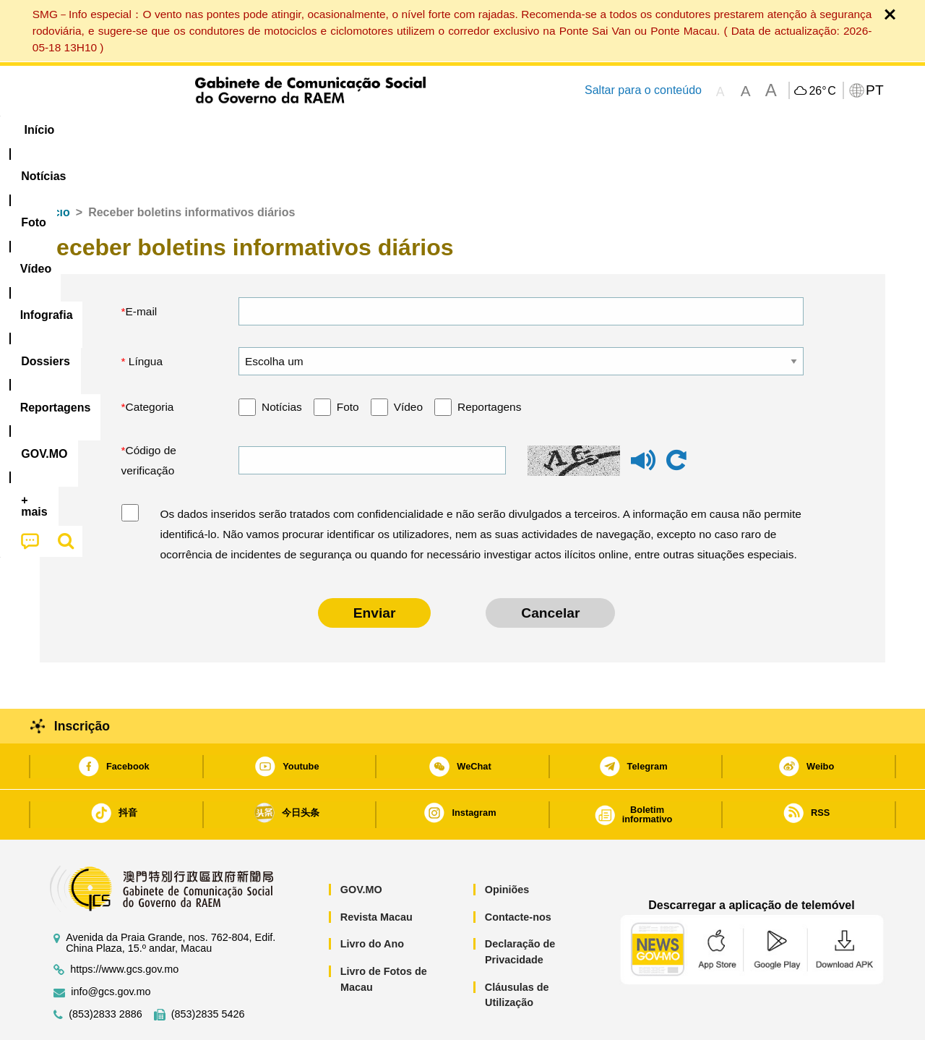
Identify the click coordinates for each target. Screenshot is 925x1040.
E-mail (142, 267)
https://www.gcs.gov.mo (124, 925)
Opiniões (507, 845)
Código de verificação (148, 416)
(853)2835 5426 (208, 970)
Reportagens (489, 363)
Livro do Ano (372, 899)
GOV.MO (361, 845)
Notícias (282, 363)
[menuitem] (136, 130)
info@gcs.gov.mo (110, 947)
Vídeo (408, 363)
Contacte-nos (518, 873)
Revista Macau (376, 873)
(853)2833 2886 (105, 970)
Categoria (150, 363)
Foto (348, 363)
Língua (144, 317)
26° (822, 91)
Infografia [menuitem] (330, 130)
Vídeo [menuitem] (260, 130)
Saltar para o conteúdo (643, 90)
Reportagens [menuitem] (497, 130)
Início (55, 168)
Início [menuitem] (68, 130)
